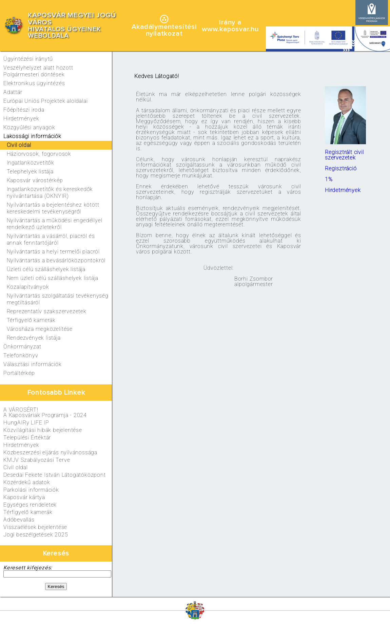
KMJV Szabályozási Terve (36, 460)
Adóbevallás (19, 519)
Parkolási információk (31, 490)
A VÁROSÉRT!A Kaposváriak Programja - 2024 (45, 412)
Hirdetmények (21, 445)
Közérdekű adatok (26, 482)
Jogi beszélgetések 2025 (35, 534)
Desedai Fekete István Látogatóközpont (54, 475)
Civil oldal (15, 467)
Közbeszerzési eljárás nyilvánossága (50, 452)
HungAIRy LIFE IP (26, 422)
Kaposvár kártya (24, 497)
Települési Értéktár (27, 437)
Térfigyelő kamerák (27, 512)
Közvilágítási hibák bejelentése (42, 430)
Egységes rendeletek (30, 505)
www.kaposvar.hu (230, 29)
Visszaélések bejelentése (35, 527)
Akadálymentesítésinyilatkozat (164, 30)
